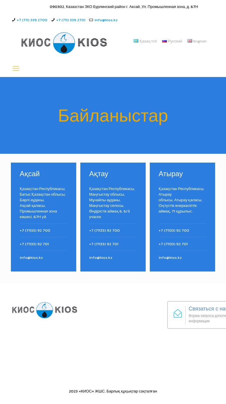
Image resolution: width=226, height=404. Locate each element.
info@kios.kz (106, 20)
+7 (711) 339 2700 (32, 20)
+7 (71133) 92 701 (34, 244)
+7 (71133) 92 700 (35, 230)
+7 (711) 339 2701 (70, 20)
